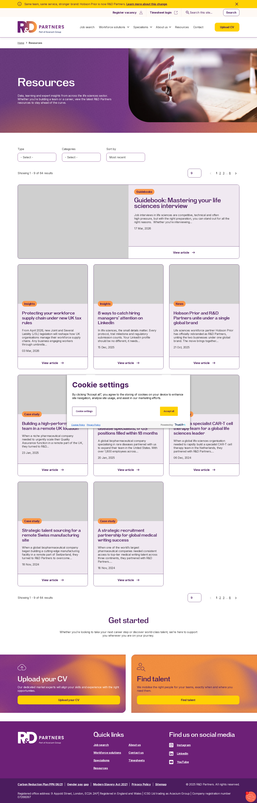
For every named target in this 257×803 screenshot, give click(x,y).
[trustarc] (179, 424)
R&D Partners (41, 27)
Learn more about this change (146, 4)
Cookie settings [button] (84, 411)
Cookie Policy (78, 424)
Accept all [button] (169, 411)
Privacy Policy (94, 424)
